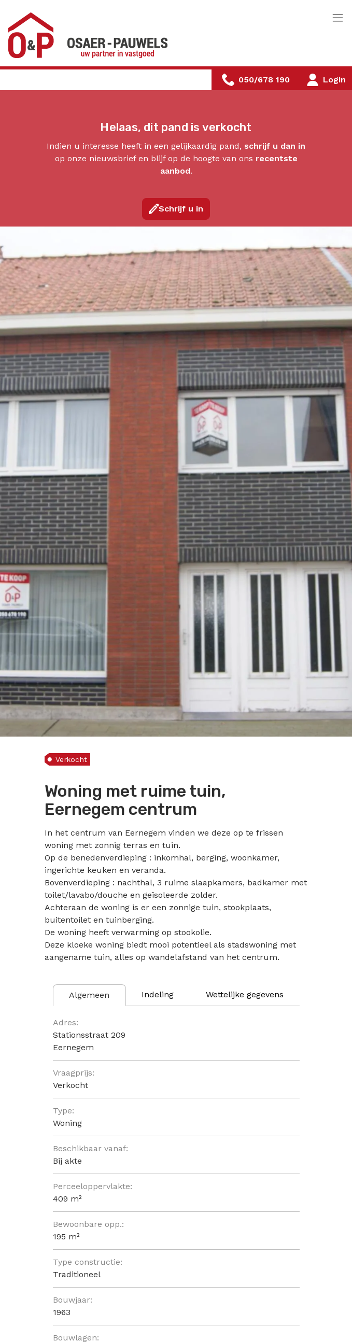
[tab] (89, 995)
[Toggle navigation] (337, 18)
